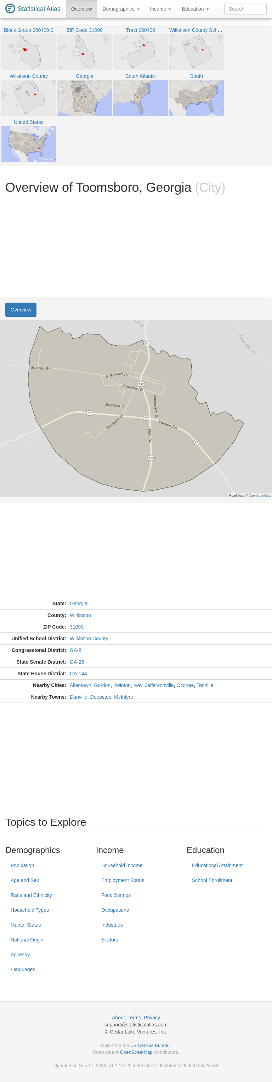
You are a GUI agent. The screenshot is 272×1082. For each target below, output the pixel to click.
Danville (78, 697)
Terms (134, 1017)
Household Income (122, 865)
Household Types (30, 910)
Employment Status (122, 880)
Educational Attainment (217, 865)
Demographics (120, 9)
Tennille (205, 685)
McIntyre (123, 697)
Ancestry (20, 954)
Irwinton (122, 685)
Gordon (102, 685)
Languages (23, 969)
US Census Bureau (150, 1045)
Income (160, 9)
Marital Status (26, 925)
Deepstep (101, 697)
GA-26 (77, 662)
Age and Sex (25, 880)
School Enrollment (212, 880)
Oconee (185, 685)
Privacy (152, 1017)
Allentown (80, 685)
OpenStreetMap (136, 1052)
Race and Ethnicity (31, 895)
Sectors (109, 940)
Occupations (115, 910)
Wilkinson (80, 615)
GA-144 (78, 673)
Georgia (78, 603)
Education (195, 9)
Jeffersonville (159, 685)
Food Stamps (116, 895)
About (118, 1017)
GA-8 (75, 650)
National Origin (27, 940)
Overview (81, 9)
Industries (112, 925)
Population (22, 865)
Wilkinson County (89, 638)
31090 (77, 627)
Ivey (138, 685)
